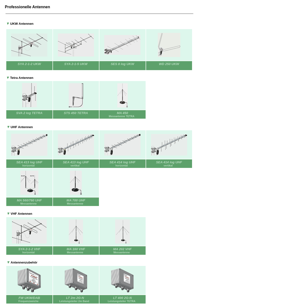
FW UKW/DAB (29, 298)
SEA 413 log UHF (29, 162)
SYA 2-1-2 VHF (29, 249)
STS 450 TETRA (76, 113)
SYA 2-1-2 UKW (29, 64)
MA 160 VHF (76, 249)
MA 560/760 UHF (29, 200)
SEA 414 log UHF (122, 162)
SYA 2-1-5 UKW (76, 64)
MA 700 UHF (76, 200)
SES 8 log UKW (122, 64)
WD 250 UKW (169, 64)
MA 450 (122, 114)
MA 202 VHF (122, 249)
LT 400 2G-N (122, 299)
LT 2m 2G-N (75, 298)
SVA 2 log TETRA (29, 113)
